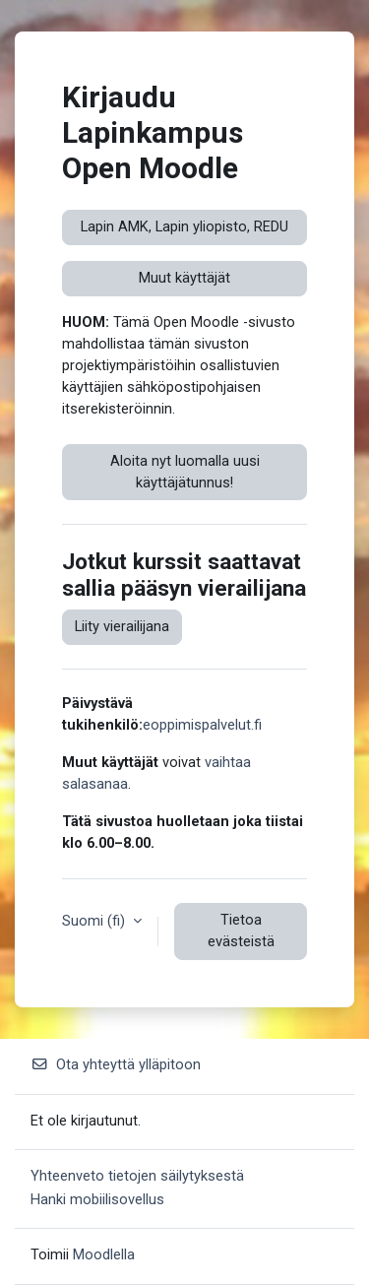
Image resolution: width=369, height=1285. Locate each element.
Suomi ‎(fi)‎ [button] (95, 921)
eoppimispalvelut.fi (202, 725)
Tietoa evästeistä (241, 930)
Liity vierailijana (122, 626)
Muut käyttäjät (184, 278)
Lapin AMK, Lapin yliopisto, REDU (184, 226)
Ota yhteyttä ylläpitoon (116, 1064)
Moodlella (104, 1254)
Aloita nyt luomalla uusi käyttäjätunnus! (185, 471)
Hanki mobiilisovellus (97, 1199)
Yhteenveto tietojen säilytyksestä (137, 1176)
